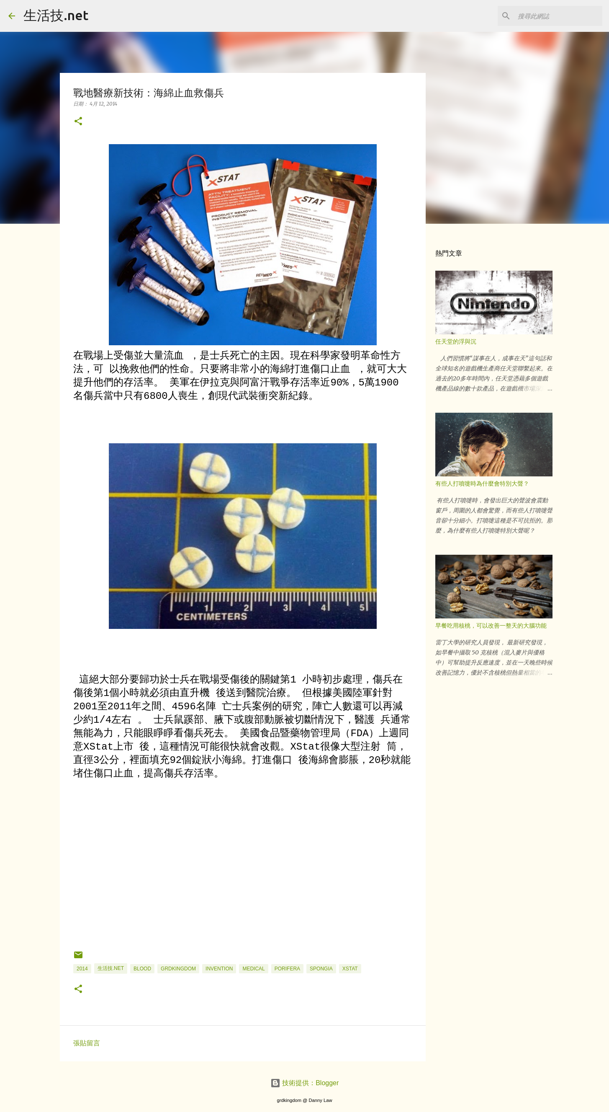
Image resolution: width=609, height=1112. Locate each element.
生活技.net (55, 15)
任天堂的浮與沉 (455, 341)
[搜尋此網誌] (558, 16)
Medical (253, 969)
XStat (350, 969)
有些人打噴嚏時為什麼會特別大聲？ (482, 483)
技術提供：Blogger (304, 1082)
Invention (219, 969)
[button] (78, 121)
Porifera (287, 969)
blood (142, 969)
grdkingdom (178, 969)
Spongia (321, 969)
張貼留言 (86, 1043)
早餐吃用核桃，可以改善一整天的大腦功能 (491, 625)
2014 (82, 969)
